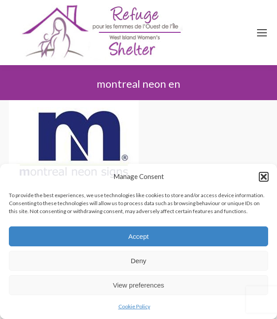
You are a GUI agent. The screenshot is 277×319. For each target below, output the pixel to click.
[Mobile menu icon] (262, 33)
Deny (138, 261)
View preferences (138, 285)
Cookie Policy (134, 306)
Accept (139, 236)
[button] (263, 176)
